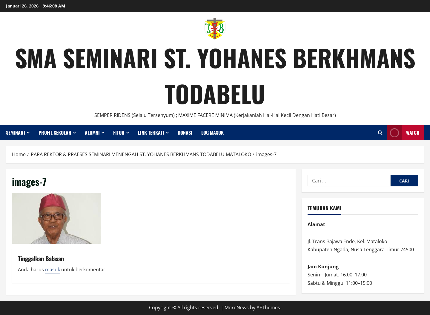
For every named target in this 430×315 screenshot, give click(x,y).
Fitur (119, 132)
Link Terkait (151, 132)
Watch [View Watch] (403, 132)
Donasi (185, 132)
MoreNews (237, 307)
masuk (52, 269)
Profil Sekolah (55, 132)
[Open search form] (380, 133)
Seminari (15, 132)
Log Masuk (212, 132)
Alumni (92, 132)
